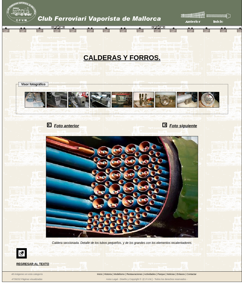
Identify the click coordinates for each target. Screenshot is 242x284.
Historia (108, 274)
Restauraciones (135, 274)
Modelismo (119, 274)
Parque (162, 274)
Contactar (192, 274)
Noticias (171, 274)
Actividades (150, 274)
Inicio (100, 274)
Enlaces (181, 274)
